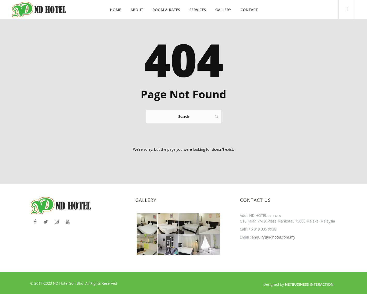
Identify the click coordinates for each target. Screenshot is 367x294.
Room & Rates (166, 9)
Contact (249, 9)
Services (197, 9)
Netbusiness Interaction (309, 284)
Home (115, 9)
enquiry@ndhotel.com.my (273, 237)
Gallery (223, 9)
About (136, 9)
